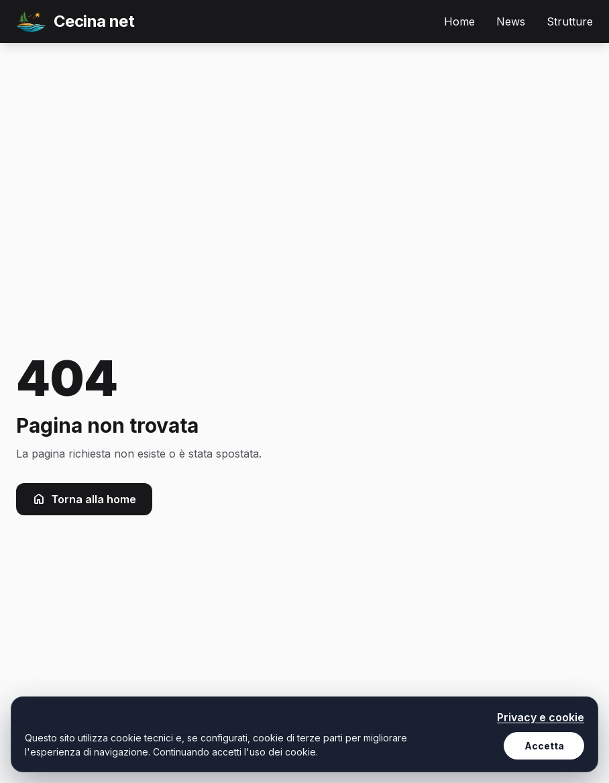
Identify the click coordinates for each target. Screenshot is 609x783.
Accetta (544, 745)
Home (459, 21)
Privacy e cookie (540, 717)
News (510, 21)
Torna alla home (84, 499)
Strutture (570, 21)
